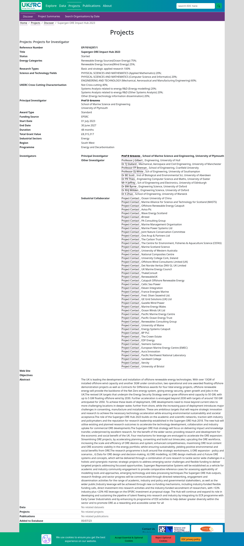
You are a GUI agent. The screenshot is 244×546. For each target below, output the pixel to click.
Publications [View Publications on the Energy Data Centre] (91, 6)
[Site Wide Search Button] (219, 6)
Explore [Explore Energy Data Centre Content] (51, 6)
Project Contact (131, 198)
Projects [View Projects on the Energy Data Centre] (74, 6)
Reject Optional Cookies (163, 539)
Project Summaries (49, 16)
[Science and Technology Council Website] (174, 529)
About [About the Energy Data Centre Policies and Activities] (107, 6)
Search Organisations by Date (82, 16)
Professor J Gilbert (132, 160)
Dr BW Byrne (129, 186)
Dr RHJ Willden (130, 190)
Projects (35, 23)
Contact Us (148, 529)
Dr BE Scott (128, 175)
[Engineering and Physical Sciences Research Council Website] (206, 529)
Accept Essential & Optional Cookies (129, 539)
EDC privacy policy (191, 539)
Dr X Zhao (128, 194)
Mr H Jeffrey (129, 182)
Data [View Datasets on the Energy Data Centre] (62, 6)
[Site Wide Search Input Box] (195, 6)
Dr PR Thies (129, 179)
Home (23, 23)
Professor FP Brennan (135, 167)
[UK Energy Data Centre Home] (31, 6)
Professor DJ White (133, 171)
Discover (28, 16)
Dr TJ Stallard (129, 164)
